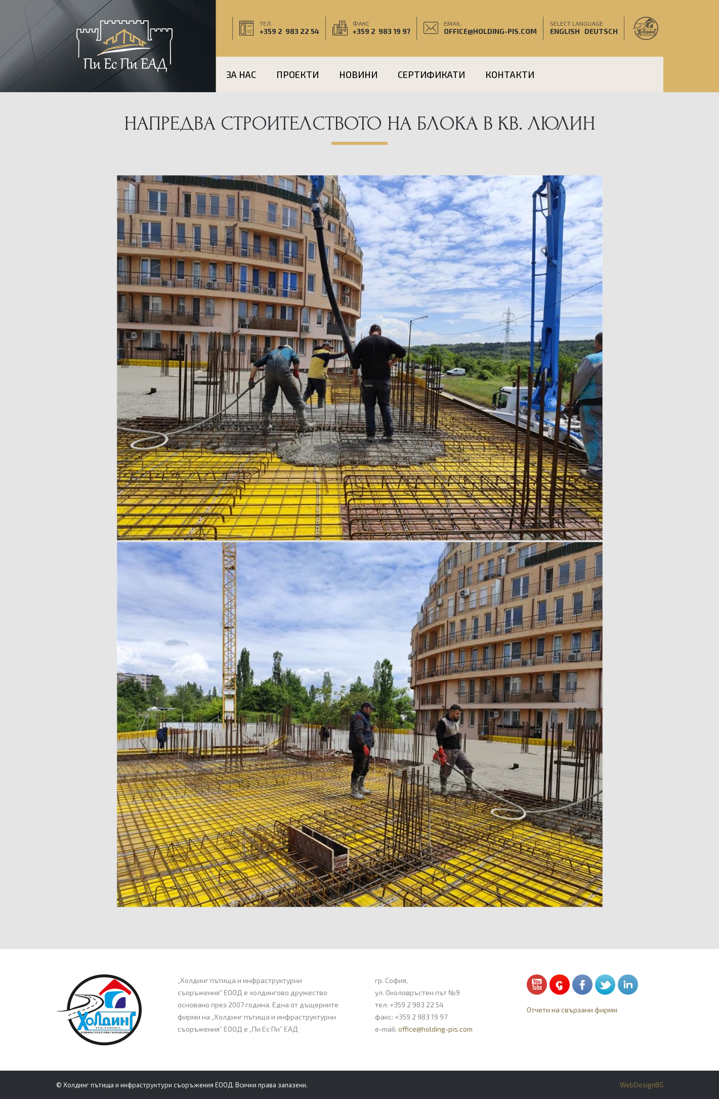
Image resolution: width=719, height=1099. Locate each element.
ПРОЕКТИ (297, 74)
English (565, 33)
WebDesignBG (641, 1085)
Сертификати (431, 74)
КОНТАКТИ (509, 74)
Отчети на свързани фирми (572, 1009)
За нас (241, 74)
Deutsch (601, 33)
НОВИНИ (358, 74)
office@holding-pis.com (490, 33)
